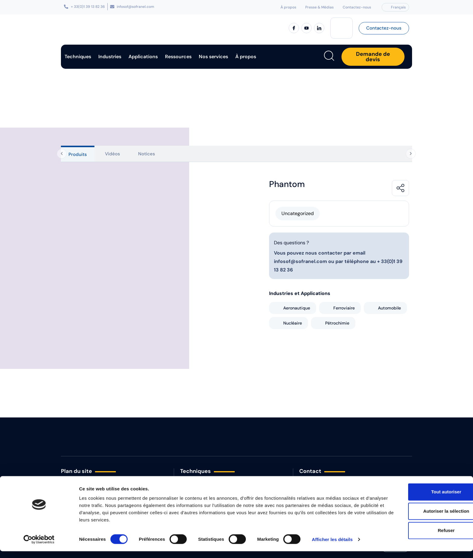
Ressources (178, 56)
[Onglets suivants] (412, 154)
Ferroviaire (344, 308)
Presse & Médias (319, 7)
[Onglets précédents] (60, 154)
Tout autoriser (423, 498)
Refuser (422, 537)
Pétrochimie (337, 323)
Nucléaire (292, 323)
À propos (288, 7)
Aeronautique (296, 308)
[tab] (77, 154)
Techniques (78, 56)
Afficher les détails (332, 546)
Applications (143, 56)
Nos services (213, 56)
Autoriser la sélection (423, 517)
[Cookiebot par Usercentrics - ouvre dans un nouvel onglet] (39, 546)
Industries (109, 56)
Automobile (389, 308)
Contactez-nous (357, 7)
